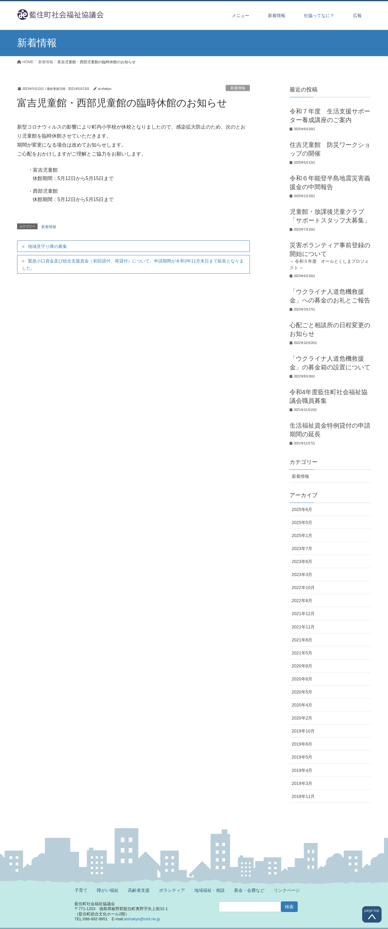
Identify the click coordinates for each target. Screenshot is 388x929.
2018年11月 (303, 796)
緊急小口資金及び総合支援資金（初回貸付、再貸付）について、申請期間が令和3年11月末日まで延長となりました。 (133, 264)
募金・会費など (249, 890)
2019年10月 (303, 731)
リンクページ (287, 890)
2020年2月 (302, 717)
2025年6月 (302, 509)
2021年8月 (302, 639)
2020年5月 (302, 691)
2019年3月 (302, 783)
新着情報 (237, 88)
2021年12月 (303, 613)
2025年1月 (302, 535)
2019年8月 (302, 744)
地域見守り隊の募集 (47, 246)
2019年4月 (302, 770)
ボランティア (172, 890)
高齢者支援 (139, 890)
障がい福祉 (108, 890)
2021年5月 (302, 652)
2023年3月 (302, 574)
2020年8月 (302, 665)
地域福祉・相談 (209, 890)
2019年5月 (302, 757)
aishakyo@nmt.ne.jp (142, 919)
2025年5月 (302, 522)
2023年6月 (302, 561)
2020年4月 (302, 704)
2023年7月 (302, 548)
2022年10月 (303, 587)
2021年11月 (303, 626)
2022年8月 (302, 600)
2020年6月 (302, 678)
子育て (81, 890)
